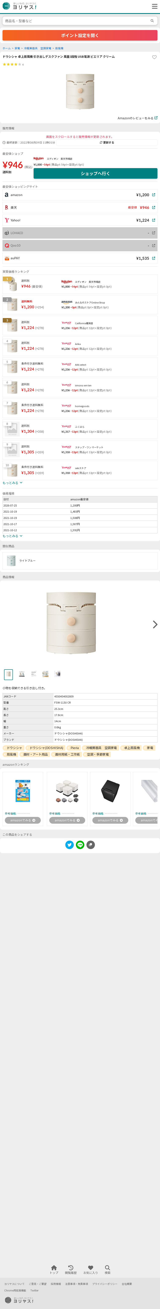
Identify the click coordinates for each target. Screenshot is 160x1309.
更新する (107, 142)
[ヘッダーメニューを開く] (153, 6)
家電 (17, 48)
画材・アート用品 (35, 754)
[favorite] (154, 57)
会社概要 (127, 1284)
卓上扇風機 (132, 748)
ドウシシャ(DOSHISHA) (46, 748)
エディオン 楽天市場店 (59, 158)
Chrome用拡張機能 (15, 1290)
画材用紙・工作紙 (67, 754)
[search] (153, 20)
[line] (80, 846)
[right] (154, 624)
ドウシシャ (14, 748)
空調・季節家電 (98, 754)
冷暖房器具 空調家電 (37, 48)
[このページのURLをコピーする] (90, 845)
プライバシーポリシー (105, 1284)
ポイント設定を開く (80, 35)
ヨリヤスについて (14, 1284)
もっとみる (12, 483)
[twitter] (69, 846)
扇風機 (59, 48)
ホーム (7, 48)
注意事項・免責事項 (76, 1284)
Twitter (34, 1290)
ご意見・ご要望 (37, 1284)
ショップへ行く (95, 173)
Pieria (75, 748)
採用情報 (56, 1284)
